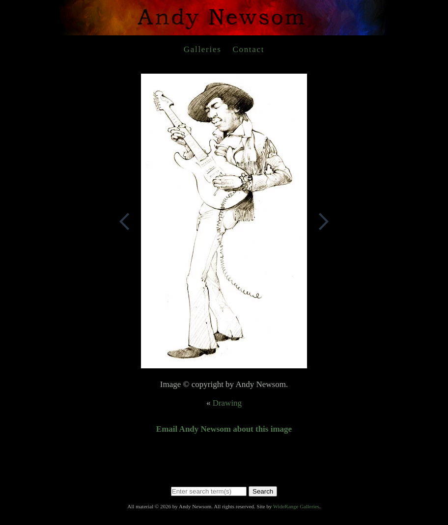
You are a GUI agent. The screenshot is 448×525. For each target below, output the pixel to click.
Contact (248, 49)
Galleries (203, 49)
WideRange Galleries (296, 506)
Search (262, 491)
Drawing (227, 403)
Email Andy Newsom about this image (224, 429)
